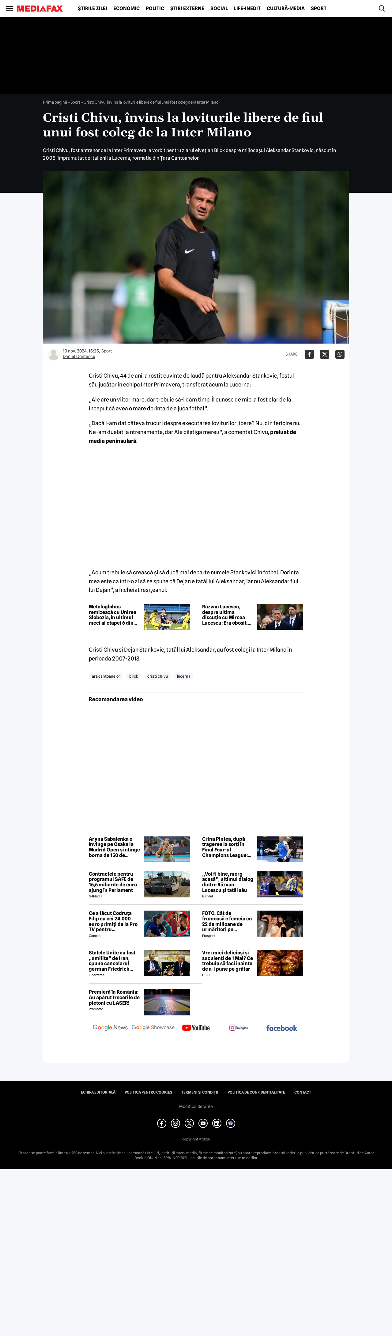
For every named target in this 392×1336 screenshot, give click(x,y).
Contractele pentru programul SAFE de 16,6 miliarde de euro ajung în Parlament (113, 882)
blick (133, 676)
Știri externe (187, 8)
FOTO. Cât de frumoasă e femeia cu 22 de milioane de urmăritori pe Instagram (227, 921)
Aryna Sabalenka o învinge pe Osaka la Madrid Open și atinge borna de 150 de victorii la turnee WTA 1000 (114, 847)
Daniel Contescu (79, 356)
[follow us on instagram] (238, 1028)
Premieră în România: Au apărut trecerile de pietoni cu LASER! (114, 997)
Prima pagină (55, 102)
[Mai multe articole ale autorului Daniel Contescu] (53, 354)
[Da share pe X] (324, 354)
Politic (155, 8)
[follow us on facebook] (281, 1028)
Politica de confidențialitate (256, 1092)
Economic (126, 8)
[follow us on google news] (110, 1028)
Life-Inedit (247, 8)
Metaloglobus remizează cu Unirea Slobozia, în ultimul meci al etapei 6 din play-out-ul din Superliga (112, 615)
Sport (318, 8)
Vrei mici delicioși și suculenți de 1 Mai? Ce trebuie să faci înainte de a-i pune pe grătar (227, 961)
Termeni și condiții (199, 1092)
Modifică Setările (196, 1106)
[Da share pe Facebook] (309, 354)
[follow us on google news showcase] (153, 1028)
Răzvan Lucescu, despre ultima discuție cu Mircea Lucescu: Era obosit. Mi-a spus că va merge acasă (228, 615)
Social (219, 8)
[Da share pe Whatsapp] (340, 354)
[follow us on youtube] (196, 1028)
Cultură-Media (286, 8)
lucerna (183, 676)
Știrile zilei (92, 8)
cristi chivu (157, 676)
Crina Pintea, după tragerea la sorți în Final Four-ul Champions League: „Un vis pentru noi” (225, 847)
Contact (302, 1092)
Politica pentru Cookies (148, 1092)
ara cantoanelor (106, 676)
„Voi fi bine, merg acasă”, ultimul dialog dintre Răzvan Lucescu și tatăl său (227, 882)
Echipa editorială (98, 1092)
